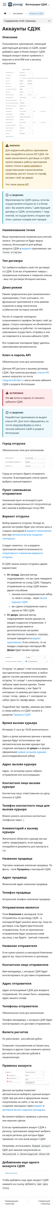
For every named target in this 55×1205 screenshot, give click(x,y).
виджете (26, 248)
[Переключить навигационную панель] (4, 4)
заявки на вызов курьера (32, 752)
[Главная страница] (5, 13)
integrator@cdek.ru (13, 380)
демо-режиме (32, 165)
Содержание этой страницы (20, 20)
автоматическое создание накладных (23, 1109)
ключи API (23, 184)
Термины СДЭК (22, 714)
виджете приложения (39, 530)
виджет (38, 1105)
